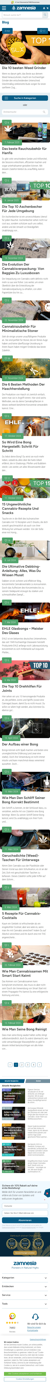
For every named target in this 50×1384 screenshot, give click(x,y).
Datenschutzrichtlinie (8, 1227)
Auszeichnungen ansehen (25, 1253)
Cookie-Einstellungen (25, 1379)
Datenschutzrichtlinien (38, 1339)
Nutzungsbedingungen (29, 1227)
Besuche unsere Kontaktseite (34, 1329)
